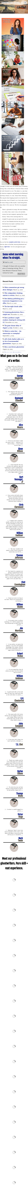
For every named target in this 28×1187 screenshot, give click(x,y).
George (19, 377)
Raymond (19, 399)
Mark (20, 839)
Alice (20, 426)
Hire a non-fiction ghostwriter (14, 347)
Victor (20, 815)
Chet (19, 583)
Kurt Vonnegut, (18, 479)
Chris (18, 506)
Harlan (20, 772)
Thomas (19, 556)
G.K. (19, 699)
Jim (19, 629)
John (19, 724)
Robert (20, 655)
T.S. (19, 744)
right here (7, 246)
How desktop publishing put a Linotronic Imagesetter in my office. (13, 301)
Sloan (20, 450)
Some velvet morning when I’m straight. (13, 256)
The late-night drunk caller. (13, 306)
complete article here (14, 242)
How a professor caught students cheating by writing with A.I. (14, 320)
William (19, 534)
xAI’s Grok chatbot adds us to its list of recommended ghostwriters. (13, 341)
